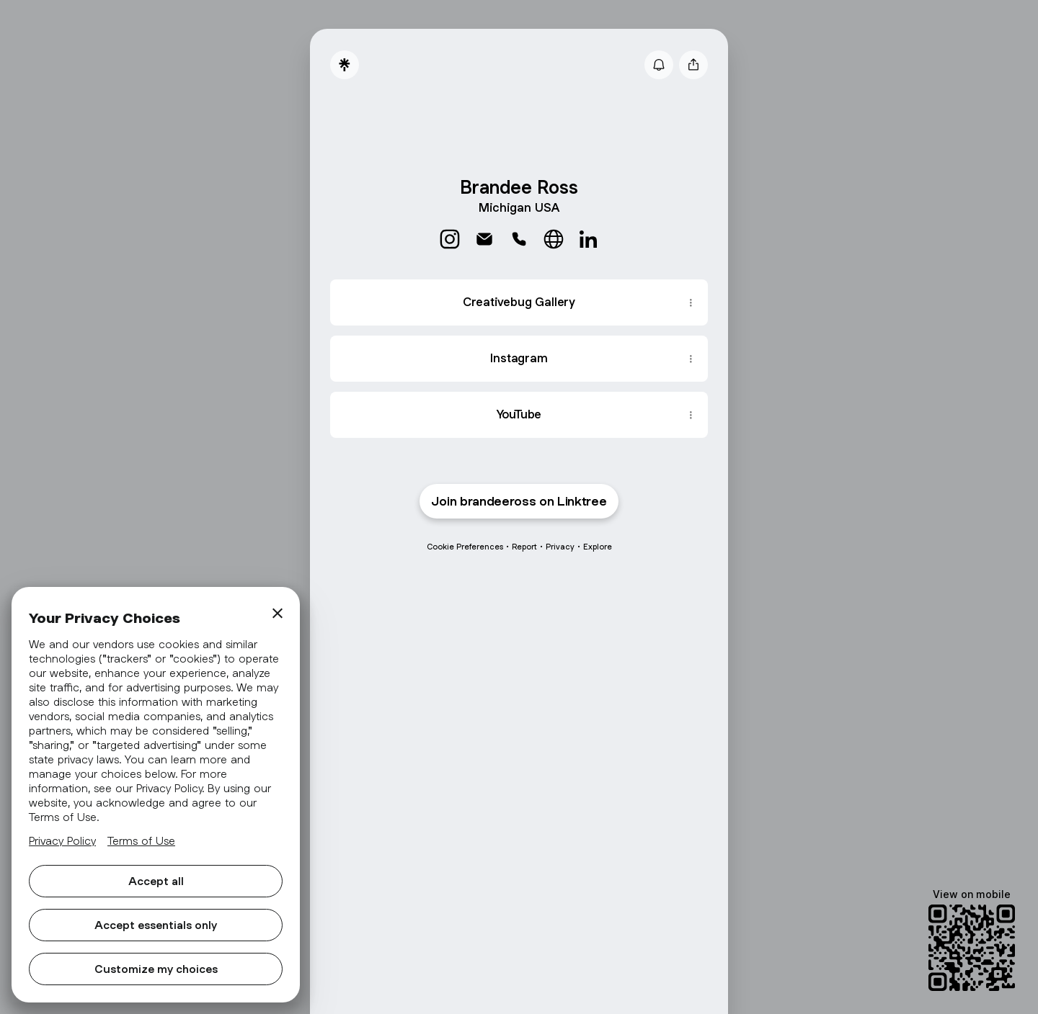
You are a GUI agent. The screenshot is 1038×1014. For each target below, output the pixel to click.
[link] (449, 239)
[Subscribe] (659, 64)
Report (524, 547)
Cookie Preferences (465, 547)
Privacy (560, 547)
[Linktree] (344, 64)
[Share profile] (693, 65)
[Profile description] (519, 206)
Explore (597, 547)
